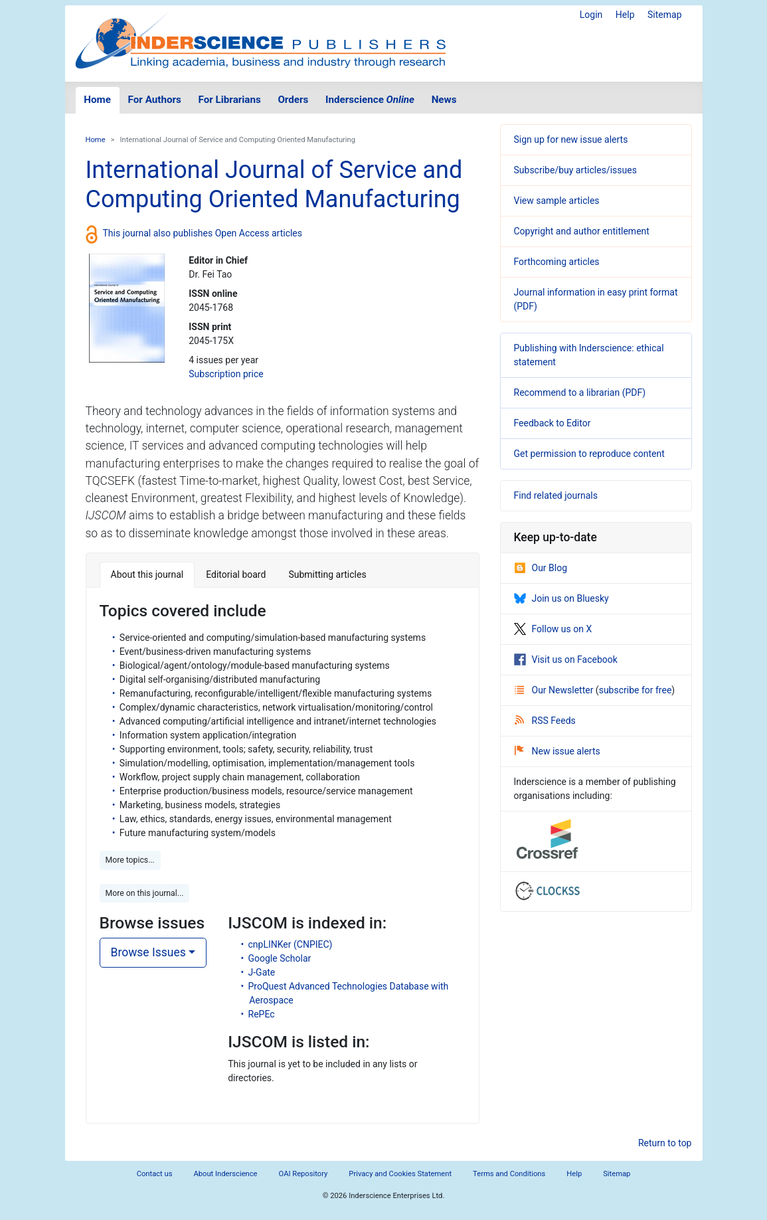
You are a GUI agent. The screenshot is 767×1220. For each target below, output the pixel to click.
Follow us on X (553, 629)
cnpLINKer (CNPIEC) (290, 944)
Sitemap (664, 14)
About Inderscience (225, 1174)
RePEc (261, 1014)
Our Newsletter (555, 690)
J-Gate (262, 972)
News (444, 100)
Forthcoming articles (557, 261)
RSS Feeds (545, 720)
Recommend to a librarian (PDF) (580, 392)
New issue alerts (557, 751)
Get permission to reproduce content (589, 453)
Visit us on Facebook (566, 659)
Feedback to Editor (552, 423)
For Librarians (229, 100)
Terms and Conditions (509, 1174)
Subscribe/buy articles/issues (575, 170)
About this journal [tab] (147, 574)
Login (591, 14)
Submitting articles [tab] (327, 574)
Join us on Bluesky (561, 598)
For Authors (154, 100)
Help (625, 14)
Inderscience (369, 100)
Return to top (665, 1143)
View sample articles (557, 200)
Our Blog (541, 568)
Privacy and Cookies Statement (400, 1174)
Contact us (155, 1174)
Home (97, 100)
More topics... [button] (130, 860)
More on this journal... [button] (145, 893)
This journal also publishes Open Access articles (203, 233)
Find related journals (556, 495)
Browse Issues (148, 952)
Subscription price (226, 374)
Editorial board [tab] (236, 574)
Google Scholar (279, 958)
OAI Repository (303, 1174)
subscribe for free (635, 690)
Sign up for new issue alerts (571, 139)
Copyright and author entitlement (581, 231)
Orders (293, 100)
